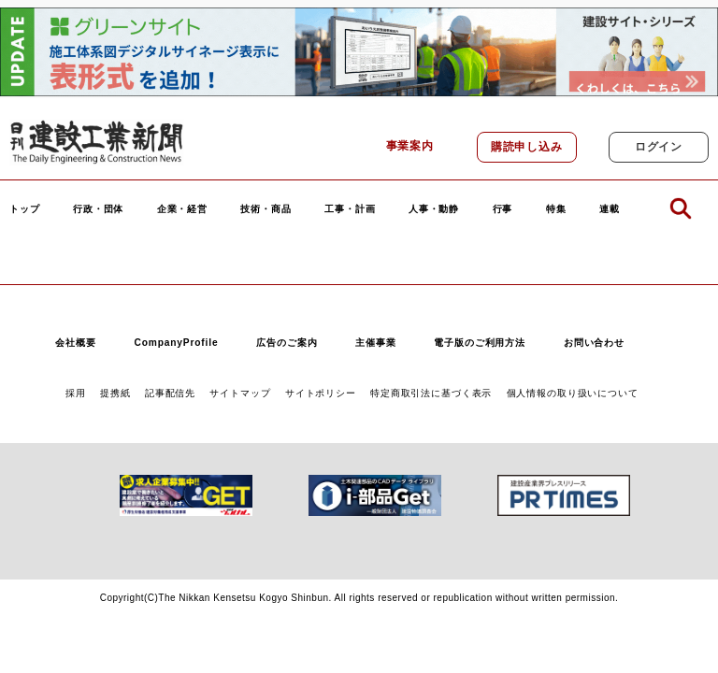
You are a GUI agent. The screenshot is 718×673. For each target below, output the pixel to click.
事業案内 (410, 145)
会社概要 (75, 342)
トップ (24, 209)
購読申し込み (527, 146)
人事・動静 (434, 209)
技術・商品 (265, 209)
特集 (556, 209)
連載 (609, 209)
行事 (503, 209)
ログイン (658, 146)
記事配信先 (170, 393)
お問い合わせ (594, 342)
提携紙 (115, 393)
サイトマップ (239, 393)
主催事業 (375, 342)
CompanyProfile (176, 342)
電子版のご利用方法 (479, 342)
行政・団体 (98, 209)
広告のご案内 (286, 342)
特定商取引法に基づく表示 (431, 393)
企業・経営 (182, 209)
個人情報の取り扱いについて (573, 393)
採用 (75, 393)
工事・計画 (349, 209)
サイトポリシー (320, 393)
